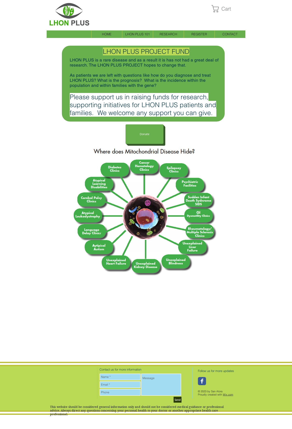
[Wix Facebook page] (202, 381)
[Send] (177, 400)
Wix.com (228, 394)
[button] (225, 8)
